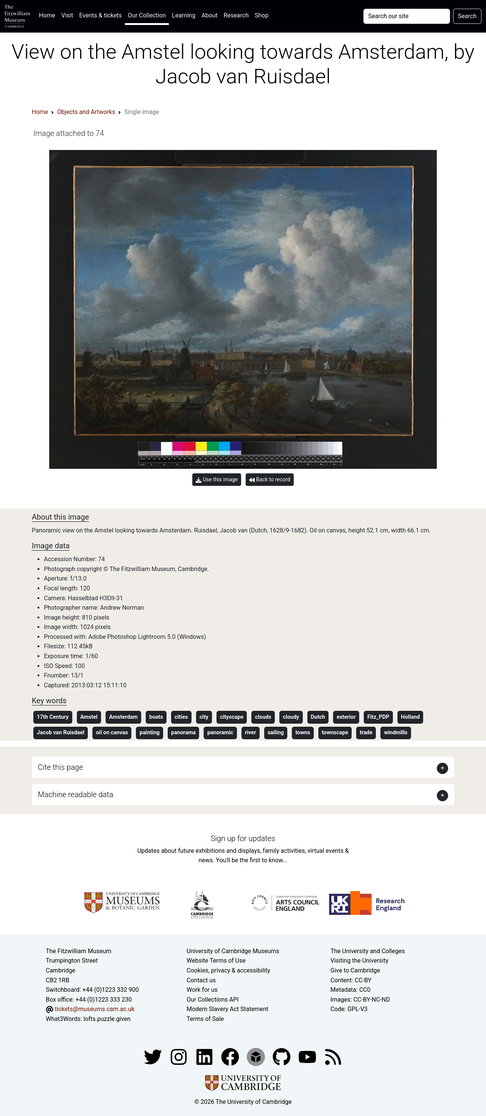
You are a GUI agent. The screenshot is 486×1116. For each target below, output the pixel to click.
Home (48, 14)
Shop (261, 15)
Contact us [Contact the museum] (201, 980)
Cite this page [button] (60, 767)
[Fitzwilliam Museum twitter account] (154, 1056)
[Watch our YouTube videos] (308, 1056)
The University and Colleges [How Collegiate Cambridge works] (367, 951)
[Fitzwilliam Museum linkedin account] (231, 1056)
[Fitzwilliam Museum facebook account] (205, 1056)
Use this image (217, 479)
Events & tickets (100, 15)
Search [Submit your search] (467, 16)
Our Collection (147, 15)
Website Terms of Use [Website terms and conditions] (216, 960)
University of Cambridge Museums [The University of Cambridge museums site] (233, 951)
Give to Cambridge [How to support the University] (355, 970)
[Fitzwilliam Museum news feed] (333, 1056)
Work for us (202, 989)
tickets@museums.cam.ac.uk (94, 1009)
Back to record (269, 479)
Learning (183, 15)
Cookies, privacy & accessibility (228, 970)
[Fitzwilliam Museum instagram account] (179, 1056)
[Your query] (406, 16)
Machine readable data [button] (75, 794)
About (209, 15)
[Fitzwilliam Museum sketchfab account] (256, 1056)
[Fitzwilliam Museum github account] (282, 1056)
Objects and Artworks (86, 112)
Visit (67, 15)
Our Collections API (213, 999)
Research (236, 15)
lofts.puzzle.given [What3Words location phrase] (106, 1018)
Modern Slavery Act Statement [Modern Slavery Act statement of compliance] (227, 1009)
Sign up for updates (243, 838)
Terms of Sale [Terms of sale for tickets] (205, 1018)
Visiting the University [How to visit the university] (359, 960)
